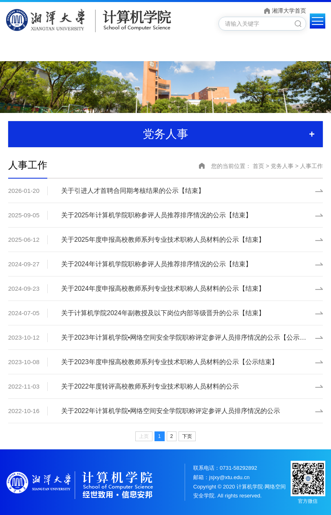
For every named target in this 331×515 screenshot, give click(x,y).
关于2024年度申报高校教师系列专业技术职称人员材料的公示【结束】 (163, 288)
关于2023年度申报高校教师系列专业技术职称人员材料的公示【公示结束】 (169, 361)
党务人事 (282, 166)
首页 (258, 166)
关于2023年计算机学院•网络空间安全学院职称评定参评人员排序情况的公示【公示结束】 (190, 337)
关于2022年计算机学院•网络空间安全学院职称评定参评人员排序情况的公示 (170, 410)
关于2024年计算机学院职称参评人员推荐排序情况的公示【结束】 (156, 264)
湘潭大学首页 (289, 11)
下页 (187, 436)
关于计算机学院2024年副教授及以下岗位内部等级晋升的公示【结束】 (163, 312)
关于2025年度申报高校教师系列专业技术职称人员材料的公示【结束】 (163, 239)
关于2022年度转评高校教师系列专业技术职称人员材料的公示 (150, 386)
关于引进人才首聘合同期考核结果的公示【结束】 (133, 190)
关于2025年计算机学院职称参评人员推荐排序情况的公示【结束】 (156, 215)
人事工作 (311, 166)
